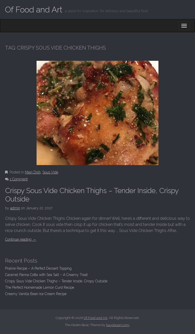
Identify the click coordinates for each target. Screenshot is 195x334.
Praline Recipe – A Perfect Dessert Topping (38, 268)
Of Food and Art (33, 9)
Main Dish (33, 172)
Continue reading (20, 239)
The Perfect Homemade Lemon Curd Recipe (39, 287)
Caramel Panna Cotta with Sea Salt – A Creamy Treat (46, 275)
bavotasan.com (117, 325)
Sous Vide (50, 172)
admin (15, 208)
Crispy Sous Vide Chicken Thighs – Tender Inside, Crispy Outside (56, 281)
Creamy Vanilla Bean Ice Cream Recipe (36, 294)
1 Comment (19, 179)
